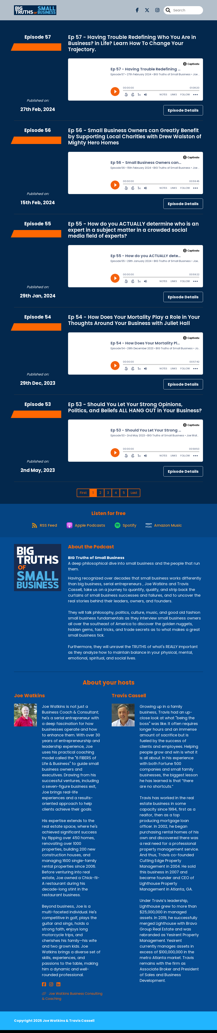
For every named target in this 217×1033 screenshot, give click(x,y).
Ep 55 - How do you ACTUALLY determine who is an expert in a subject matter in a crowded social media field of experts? (133, 230)
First (83, 492)
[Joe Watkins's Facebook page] (44, 987)
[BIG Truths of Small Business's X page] (144, 11)
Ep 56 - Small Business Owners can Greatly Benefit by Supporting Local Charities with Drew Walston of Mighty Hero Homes (134, 136)
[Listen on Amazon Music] (166, 527)
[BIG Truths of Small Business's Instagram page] (154, 11)
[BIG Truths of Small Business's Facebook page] (137, 11)
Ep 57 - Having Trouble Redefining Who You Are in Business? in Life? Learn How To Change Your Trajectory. (132, 43)
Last (134, 492)
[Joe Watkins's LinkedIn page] (54, 987)
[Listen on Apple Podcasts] (84, 527)
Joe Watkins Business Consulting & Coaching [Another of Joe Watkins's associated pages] (72, 999)
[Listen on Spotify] (126, 527)
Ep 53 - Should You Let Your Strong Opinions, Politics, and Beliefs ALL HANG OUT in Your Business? (135, 407)
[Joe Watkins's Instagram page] (49, 987)
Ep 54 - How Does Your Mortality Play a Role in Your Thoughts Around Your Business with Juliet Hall (134, 320)
